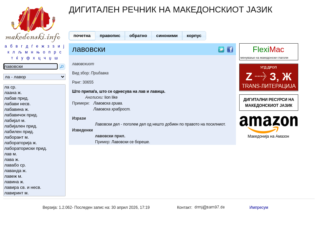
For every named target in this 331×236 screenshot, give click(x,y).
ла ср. (34, 87)
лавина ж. (34, 182)
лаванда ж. (34, 171)
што (103, 91)
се (110, 91)
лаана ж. (34, 93)
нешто (158, 124)
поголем (130, 124)
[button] (82, 35)
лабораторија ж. (34, 143)
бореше (142, 142)
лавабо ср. (34, 165)
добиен (172, 124)
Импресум (258, 207)
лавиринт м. (34, 193)
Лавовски (103, 124)
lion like (111, 97)
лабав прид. (34, 98)
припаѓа (89, 91)
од (149, 124)
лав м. (34, 154)
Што (76, 91)
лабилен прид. (34, 132)
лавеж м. (34, 176)
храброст (120, 109)
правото (192, 124)
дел (116, 124)
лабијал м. (34, 121)
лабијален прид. (34, 126)
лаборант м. (34, 137)
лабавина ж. (34, 109)
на (135, 91)
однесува (122, 91)
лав (142, 91)
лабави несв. (34, 104)
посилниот (215, 124)
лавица (157, 91)
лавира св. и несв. (34, 187)
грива (116, 103)
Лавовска (101, 103)
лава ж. (34, 160)
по (182, 124)
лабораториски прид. (34, 148)
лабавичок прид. (34, 115)
